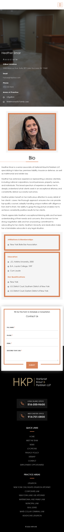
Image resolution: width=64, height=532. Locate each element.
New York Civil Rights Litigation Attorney (32, 487)
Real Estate (32, 508)
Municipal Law (32, 504)
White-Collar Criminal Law (32, 512)
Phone (10, 335)
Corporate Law (32, 492)
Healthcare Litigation (32, 516)
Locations (32, 449)
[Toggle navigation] (60, 4)
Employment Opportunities (32, 465)
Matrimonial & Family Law (18, 102)
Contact (32, 461)
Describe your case (14, 350)
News (32, 445)
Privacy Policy (32, 453)
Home (32, 437)
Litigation (10, 97)
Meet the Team (32, 441)
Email (9, 343)
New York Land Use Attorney (32, 495)
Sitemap (32, 457)
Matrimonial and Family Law (32, 500)
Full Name (11, 327)
